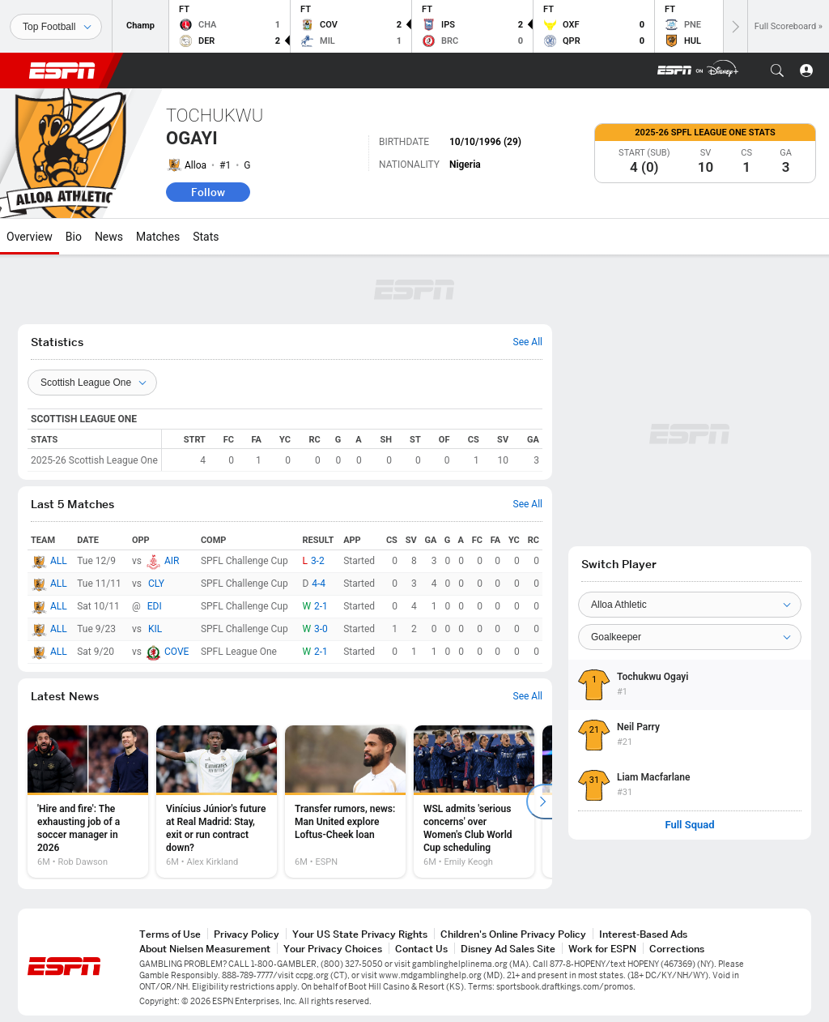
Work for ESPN (602, 949)
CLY (156, 583)
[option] (88, 801)
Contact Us (421, 949)
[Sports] (56, 27)
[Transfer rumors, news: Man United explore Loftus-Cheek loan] (345, 801)
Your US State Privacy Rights (359, 934)
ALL (58, 561)
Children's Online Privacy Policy (513, 934)
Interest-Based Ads (643, 934)
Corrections (676, 949)
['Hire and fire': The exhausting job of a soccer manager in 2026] (88, 801)
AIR (172, 561)
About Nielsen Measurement (204, 949)
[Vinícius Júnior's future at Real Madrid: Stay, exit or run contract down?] (216, 801)
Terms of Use (170, 934)
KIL (155, 629)
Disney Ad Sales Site (508, 949)
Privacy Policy (246, 934)
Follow (208, 192)
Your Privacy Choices (332, 949)
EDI (154, 606)
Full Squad (689, 825)
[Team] (690, 604)
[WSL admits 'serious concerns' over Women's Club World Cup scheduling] (474, 801)
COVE (176, 651)
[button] (777, 70)
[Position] (690, 637)
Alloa (195, 165)
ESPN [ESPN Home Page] (62, 70)
